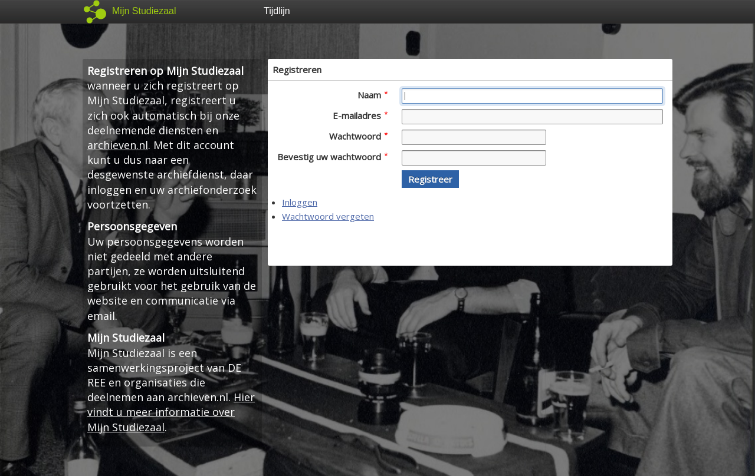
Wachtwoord (358, 136)
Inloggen (299, 202)
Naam (372, 95)
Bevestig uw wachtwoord (332, 157)
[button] (430, 179)
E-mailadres (360, 115)
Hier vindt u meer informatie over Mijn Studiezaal (171, 412)
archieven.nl (117, 145)
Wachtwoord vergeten (328, 216)
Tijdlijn (277, 11)
